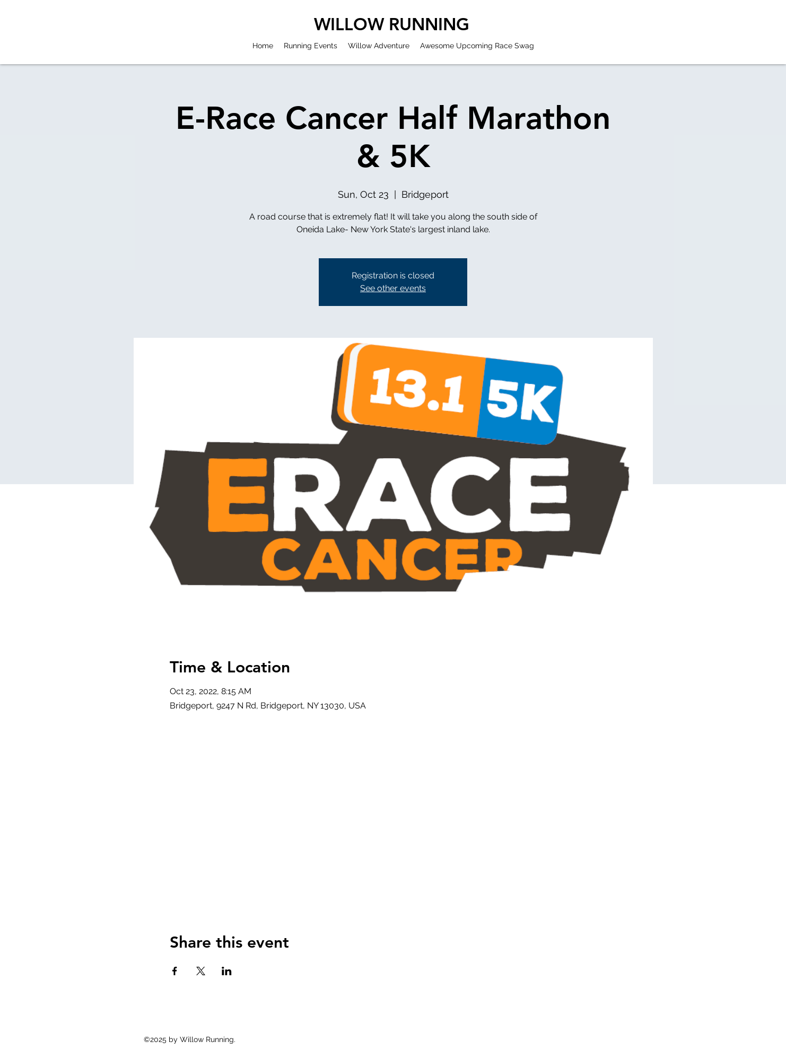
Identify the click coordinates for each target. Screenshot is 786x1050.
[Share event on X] (201, 971)
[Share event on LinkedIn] (227, 971)
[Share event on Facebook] (175, 971)
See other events (393, 288)
